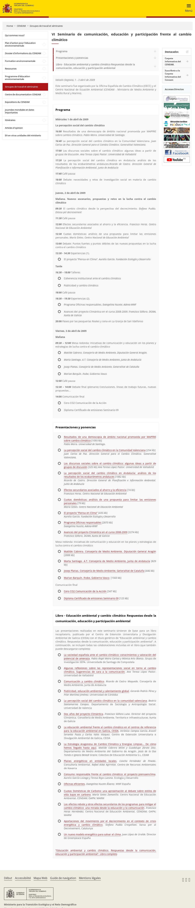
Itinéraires (10, 120)
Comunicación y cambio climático (84, 681)
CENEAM (21, 25)
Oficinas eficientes (74, 783)
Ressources (11, 68)
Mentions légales (90, 878)
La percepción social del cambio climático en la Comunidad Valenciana (105, 450)
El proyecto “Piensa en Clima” (81, 512)
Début (8, 878)
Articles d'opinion (14, 127)
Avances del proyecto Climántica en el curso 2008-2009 (95, 532)
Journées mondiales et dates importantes (19, 111)
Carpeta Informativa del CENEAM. (173, 61)
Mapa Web (40, 878)
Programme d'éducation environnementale (17, 78)
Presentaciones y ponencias (72, 57)
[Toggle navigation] (188, 8)
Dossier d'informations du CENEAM (23, 53)
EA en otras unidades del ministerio (23, 135)
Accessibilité (23, 878)
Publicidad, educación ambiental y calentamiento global (96, 691)
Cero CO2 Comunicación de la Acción (85, 591)
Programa (61, 51)
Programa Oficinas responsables (82, 522)
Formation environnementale (20, 61)
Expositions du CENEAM (17, 102)
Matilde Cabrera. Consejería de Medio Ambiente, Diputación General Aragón (110, 551)
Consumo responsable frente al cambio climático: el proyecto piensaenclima (109, 774)
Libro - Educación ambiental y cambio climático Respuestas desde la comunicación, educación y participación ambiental (95, 66)
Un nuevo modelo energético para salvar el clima (92, 834)
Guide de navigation (63, 878)
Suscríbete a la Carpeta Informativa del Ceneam (173, 75)
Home (10, 25)
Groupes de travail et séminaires (46, 25)
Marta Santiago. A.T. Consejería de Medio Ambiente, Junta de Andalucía (107, 561)
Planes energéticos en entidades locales (90, 761)
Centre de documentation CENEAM (23, 94)
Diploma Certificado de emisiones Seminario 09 (91, 598)
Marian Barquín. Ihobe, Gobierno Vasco (86, 577)
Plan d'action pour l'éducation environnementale (20, 44)
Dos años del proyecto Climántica (83, 714)
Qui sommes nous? (15, 35)
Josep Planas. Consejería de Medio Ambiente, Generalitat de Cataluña (104, 570)
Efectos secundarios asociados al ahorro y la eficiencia (95, 490)
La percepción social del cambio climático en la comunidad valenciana (105, 700)
